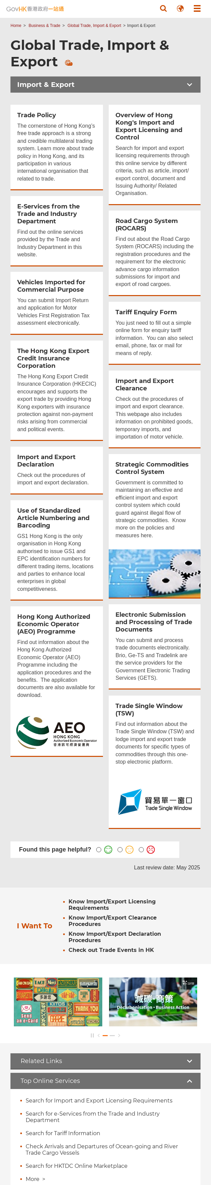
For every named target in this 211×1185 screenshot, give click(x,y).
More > (35, 1179)
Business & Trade (44, 25)
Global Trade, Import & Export (94, 25)
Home (15, 25)
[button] (163, 8)
